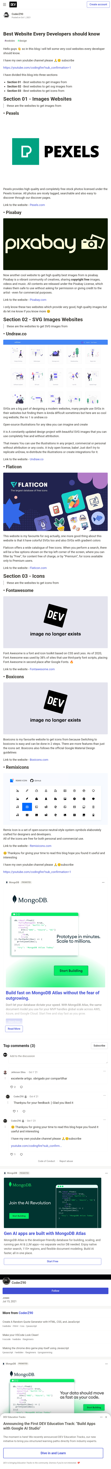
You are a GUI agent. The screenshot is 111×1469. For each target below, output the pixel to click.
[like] (13, 1087)
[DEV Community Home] (13, 4)
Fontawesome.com (42, 669)
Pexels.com (37, 205)
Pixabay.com (38, 299)
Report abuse (66, 1161)
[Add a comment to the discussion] (58, 1058)
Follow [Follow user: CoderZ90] (55, 1290)
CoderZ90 (17, 14)
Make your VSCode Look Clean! (55, 1337)
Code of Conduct (46, 1161)
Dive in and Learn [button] (53, 1453)
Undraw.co (36, 459)
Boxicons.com (39, 759)
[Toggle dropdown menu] (103, 882)
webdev (10, 41)
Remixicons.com (40, 846)
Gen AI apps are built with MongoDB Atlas (45, 1233)
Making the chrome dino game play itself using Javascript (55, 1350)
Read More (14, 1028)
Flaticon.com (38, 568)
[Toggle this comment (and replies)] (5, 1078)
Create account (98, 4)
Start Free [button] (52, 1261)
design (22, 41)
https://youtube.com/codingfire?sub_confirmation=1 (37, 67)
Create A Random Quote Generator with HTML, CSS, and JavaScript (55, 1324)
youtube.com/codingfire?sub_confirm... (36, 1145)
